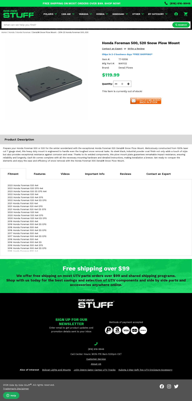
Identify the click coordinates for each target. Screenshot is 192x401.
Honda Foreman (23, 32)
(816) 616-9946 (177, 3)
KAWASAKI (120, 14)
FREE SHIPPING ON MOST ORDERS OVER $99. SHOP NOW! (81, 3)
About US (96, 364)
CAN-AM (67, 14)
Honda (11, 32)
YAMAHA (85, 14)
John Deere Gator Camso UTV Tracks (95, 369)
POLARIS (50, 14)
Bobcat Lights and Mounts (56, 369)
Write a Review (136, 48)
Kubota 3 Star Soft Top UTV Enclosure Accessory (145, 369)
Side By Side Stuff (20, 385)
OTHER (138, 14)
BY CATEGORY (157, 14)
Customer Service (96, 359)
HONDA (102, 14)
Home (4, 32)
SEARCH (181, 25)
